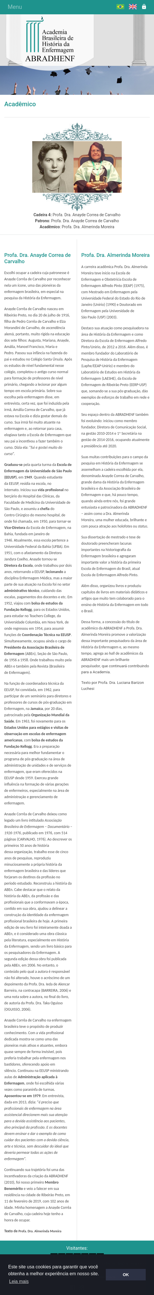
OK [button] (126, 1274)
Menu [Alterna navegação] (15, 6)
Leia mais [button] (19, 1281)
